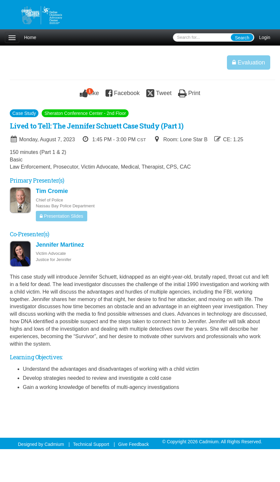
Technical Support (91, 444)
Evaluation (248, 62)
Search (242, 37)
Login (264, 37)
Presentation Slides (61, 216)
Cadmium (54, 444)
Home (30, 37)
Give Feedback (133, 444)
